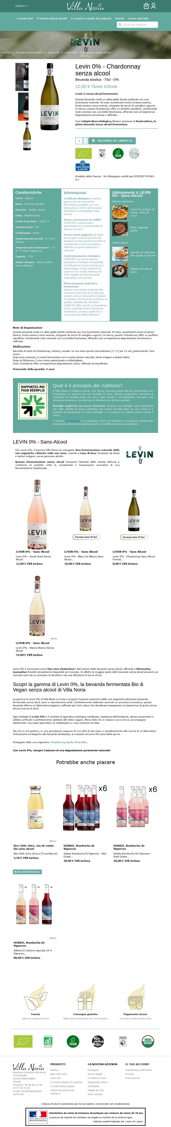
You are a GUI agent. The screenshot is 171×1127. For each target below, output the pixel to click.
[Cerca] (137, 25)
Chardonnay (58, 742)
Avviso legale (95, 1074)
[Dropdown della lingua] (22, 6)
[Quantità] (79, 140)
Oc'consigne (73, 420)
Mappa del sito (96, 1090)
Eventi (119, 18)
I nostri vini (25, 18)
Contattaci (93, 1086)
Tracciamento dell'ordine (138, 1070)
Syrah (69, 742)
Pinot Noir (80, 742)
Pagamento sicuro (97, 1082)
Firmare (129, 1074)
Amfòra (54, 1070)
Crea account (132, 1078)
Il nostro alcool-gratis (52, 18)
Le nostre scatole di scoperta (91, 18)
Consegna (93, 1070)
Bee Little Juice (58, 1074)
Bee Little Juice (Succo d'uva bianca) (35, 853)
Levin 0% (55, 1078)
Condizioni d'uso (97, 1078)
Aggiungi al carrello (112, 141)
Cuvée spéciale (138, 18)
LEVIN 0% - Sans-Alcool (32, 551)
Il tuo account (137, 1064)
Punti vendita (95, 1094)
